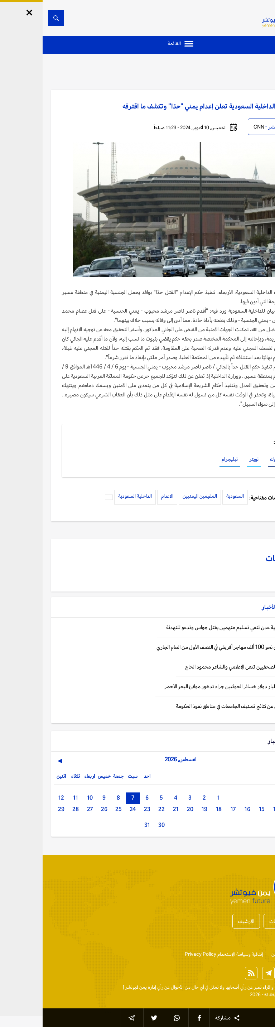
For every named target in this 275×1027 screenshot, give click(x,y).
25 (76, 809)
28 (33, 809)
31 (104, 824)
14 (233, 809)
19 (162, 809)
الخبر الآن (258, 987)
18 (176, 809)
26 (61, 809)
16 (205, 809)
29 (18, 809)
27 (47, 809)
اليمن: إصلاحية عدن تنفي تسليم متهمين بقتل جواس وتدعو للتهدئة (190, 627)
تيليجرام (187, 459)
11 (32, 797)
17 (190, 809)
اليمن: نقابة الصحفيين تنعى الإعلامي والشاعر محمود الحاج (200, 666)
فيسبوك (235, 459)
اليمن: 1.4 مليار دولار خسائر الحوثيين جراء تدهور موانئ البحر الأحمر (189, 686)
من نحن (236, 954)
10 (47, 797)
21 (133, 809)
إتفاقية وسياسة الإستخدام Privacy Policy (181, 954)
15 (219, 809)
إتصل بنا (258, 954)
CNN (216, 127)
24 (90, 809)
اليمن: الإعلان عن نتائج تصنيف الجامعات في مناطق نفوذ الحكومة (195, 706)
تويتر (211, 459)
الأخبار (246, 68)
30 (119, 824)
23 (104, 809)
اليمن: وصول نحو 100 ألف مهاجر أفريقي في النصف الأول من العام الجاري (185, 646)
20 (147, 809)
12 (18, 797)
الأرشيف (204, 921)
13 (248, 809)
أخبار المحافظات (243, 921)
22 (119, 809)
